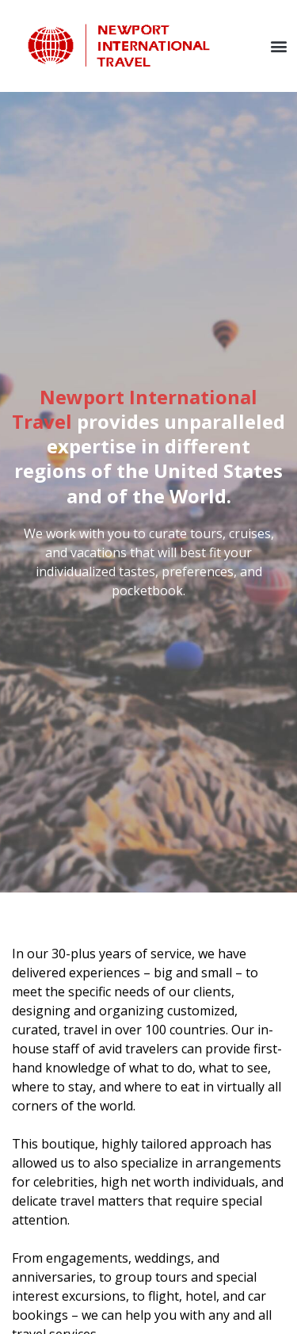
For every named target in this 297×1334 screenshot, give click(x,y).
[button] (278, 45)
